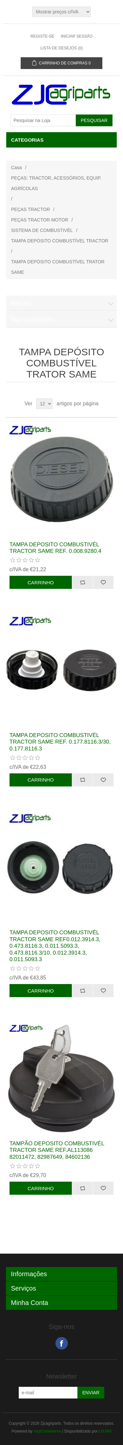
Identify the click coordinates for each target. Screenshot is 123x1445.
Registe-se (42, 36)
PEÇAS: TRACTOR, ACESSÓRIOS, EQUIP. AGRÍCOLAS (56, 183)
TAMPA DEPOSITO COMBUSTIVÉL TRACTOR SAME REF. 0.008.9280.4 (55, 547)
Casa (16, 167)
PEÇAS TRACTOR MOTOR (39, 219)
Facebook (61, 1343)
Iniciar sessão (76, 36)
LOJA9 (105, 1431)
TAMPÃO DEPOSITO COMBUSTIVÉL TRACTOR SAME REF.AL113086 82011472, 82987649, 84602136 (57, 1150)
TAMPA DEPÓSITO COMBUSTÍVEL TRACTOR (59, 240)
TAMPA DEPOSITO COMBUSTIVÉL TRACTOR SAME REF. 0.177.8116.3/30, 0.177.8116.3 (60, 742)
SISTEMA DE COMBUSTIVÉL (42, 230)
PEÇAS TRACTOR (30, 209)
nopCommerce (47, 1431)
